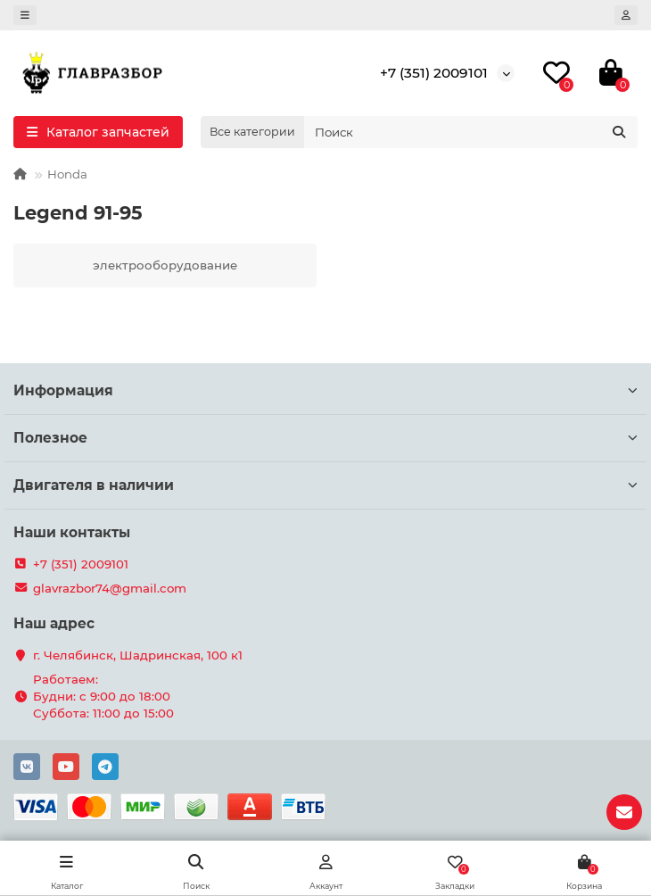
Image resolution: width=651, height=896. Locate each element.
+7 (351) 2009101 (434, 72)
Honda (67, 174)
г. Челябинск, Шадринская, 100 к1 (138, 655)
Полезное (325, 437)
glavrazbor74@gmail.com (109, 588)
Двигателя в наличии (325, 485)
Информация (325, 390)
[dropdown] (25, 15)
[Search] (471, 132)
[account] (626, 15)
